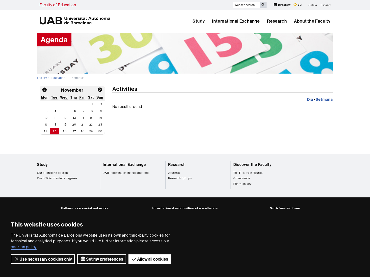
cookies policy (24, 246)
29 (91, 131)
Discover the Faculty (252, 164)
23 (100, 124)
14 (82, 118)
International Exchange (236, 21)
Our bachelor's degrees (53, 173)
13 (74, 118)
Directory (282, 4)
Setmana (324, 99)
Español (326, 4)
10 (46, 118)
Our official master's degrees (57, 178)
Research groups (180, 178)
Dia (310, 99)
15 (91, 118)
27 (74, 131)
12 (65, 118)
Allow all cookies (149, 259)
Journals (174, 173)
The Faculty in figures (248, 173)
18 (55, 124)
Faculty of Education (57, 4)
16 (100, 118)
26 (65, 131)
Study (198, 21)
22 (91, 124)
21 (82, 124)
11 (55, 118)
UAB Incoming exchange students (126, 173)
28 (82, 131)
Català (312, 4)
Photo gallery (242, 184)
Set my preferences (101, 259)
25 (55, 131)
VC (297, 4)
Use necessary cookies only (43, 259)
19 (65, 124)
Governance (241, 178)
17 (46, 124)
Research (277, 21)
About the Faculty (312, 21)
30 (100, 131)
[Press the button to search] (263, 5)
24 (46, 131)
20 (74, 124)
